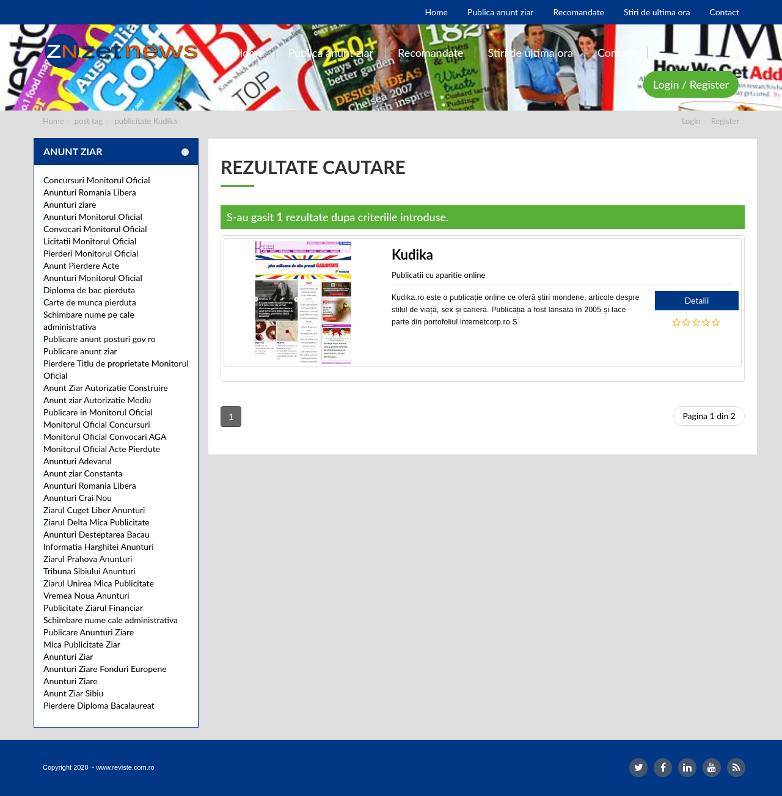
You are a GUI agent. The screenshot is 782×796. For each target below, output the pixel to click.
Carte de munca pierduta (89, 302)
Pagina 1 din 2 (709, 416)
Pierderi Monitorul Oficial (90, 253)
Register (725, 121)
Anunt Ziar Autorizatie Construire (105, 387)
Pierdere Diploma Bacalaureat (99, 705)
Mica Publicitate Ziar (81, 644)
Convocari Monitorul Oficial (95, 229)
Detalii (697, 300)
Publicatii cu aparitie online (438, 275)
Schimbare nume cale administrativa (110, 620)
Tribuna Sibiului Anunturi (89, 571)
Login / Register (691, 84)
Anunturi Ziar (68, 656)
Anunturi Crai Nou (77, 497)
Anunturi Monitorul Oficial (92, 216)
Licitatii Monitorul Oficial (89, 241)
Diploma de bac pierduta (89, 290)
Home (53, 121)
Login (691, 121)
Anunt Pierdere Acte (81, 265)
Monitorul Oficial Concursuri (96, 424)
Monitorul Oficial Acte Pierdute (101, 449)
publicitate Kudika (146, 121)
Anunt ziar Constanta (82, 473)
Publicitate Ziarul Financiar (93, 607)
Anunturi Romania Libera (89, 192)
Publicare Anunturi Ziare (88, 632)
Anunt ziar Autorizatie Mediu (97, 400)
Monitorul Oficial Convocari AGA (105, 436)
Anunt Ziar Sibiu (73, 693)
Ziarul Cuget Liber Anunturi (94, 510)
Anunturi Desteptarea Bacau (96, 534)
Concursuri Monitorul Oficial (96, 180)
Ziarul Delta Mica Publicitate (96, 522)
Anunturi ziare (70, 204)
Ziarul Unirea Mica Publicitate (98, 583)
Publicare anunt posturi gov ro (99, 339)
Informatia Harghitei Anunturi (98, 546)
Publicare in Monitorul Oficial (98, 412)
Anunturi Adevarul (77, 461)
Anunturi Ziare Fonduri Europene (105, 668)
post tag (89, 121)
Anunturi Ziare (70, 681)
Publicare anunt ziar (80, 351)
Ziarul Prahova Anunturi (87, 558)
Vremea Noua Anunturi (86, 595)
